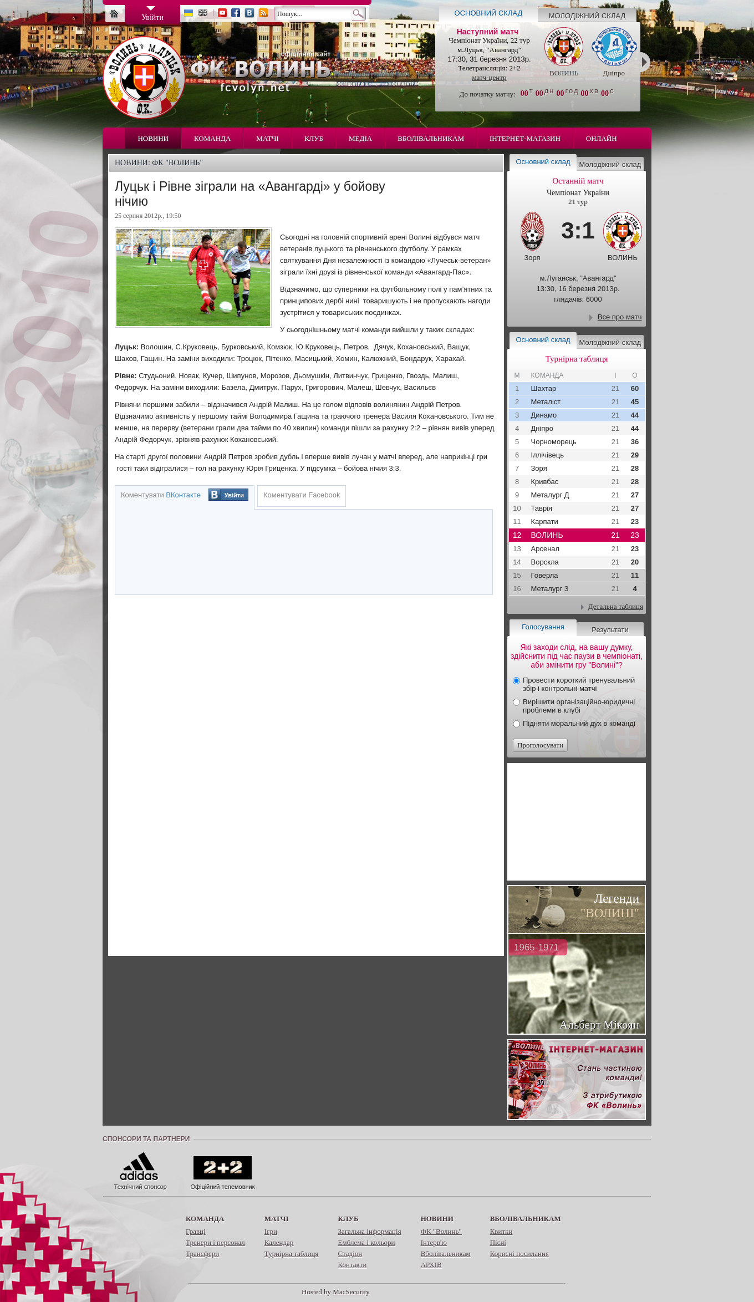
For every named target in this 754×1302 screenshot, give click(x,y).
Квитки (501, 1231)
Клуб (313, 138)
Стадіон (350, 1253)
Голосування (543, 627)
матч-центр (489, 77)
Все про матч (620, 317)
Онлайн (601, 138)
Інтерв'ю (434, 1242)
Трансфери (202, 1253)
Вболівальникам (431, 138)
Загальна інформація (369, 1231)
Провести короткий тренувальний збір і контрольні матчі (579, 684)
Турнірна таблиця (291, 1253)
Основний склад (489, 13)
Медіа (360, 138)
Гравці (196, 1231)
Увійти (234, 495)
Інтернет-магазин (525, 138)
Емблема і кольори (366, 1242)
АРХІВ (431, 1264)
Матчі (267, 138)
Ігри (270, 1231)
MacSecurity (351, 1292)
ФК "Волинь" (441, 1231)
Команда (212, 138)
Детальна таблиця (615, 606)
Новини (153, 138)
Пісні (498, 1242)
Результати (610, 629)
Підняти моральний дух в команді (579, 723)
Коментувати (161, 495)
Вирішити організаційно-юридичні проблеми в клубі (579, 706)
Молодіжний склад (587, 16)
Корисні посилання (519, 1253)
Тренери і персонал (215, 1242)
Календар (278, 1242)
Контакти (352, 1264)
